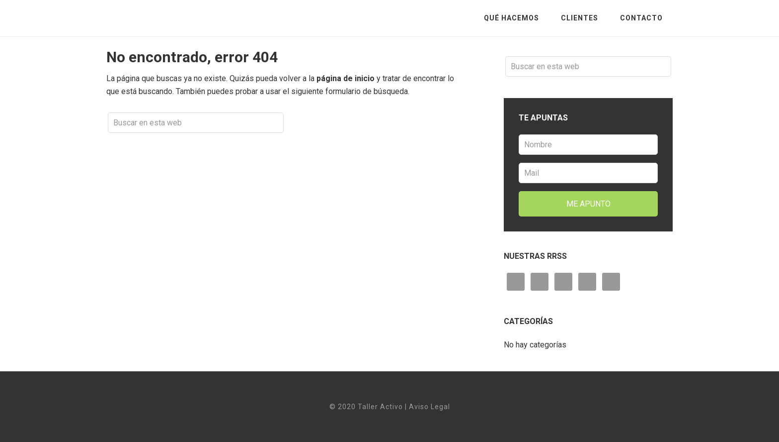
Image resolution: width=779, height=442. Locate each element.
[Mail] (588, 173)
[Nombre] (588, 144)
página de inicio (345, 78)
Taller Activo (185, 18)
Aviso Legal (429, 407)
